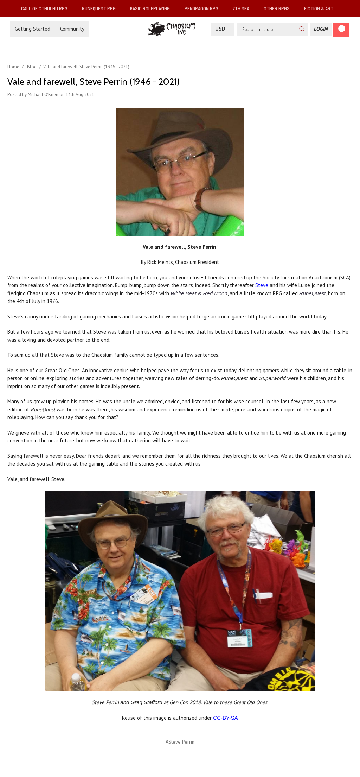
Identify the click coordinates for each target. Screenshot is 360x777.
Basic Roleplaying (152, 8)
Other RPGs (279, 8)
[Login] (321, 29)
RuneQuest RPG (101, 8)
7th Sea (244, 8)
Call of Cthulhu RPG (47, 8)
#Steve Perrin (180, 742)
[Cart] (341, 30)
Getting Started (32, 28)
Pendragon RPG (204, 8)
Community (72, 28)
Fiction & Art (321, 8)
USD (223, 28)
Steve (261, 285)
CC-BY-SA (225, 718)
